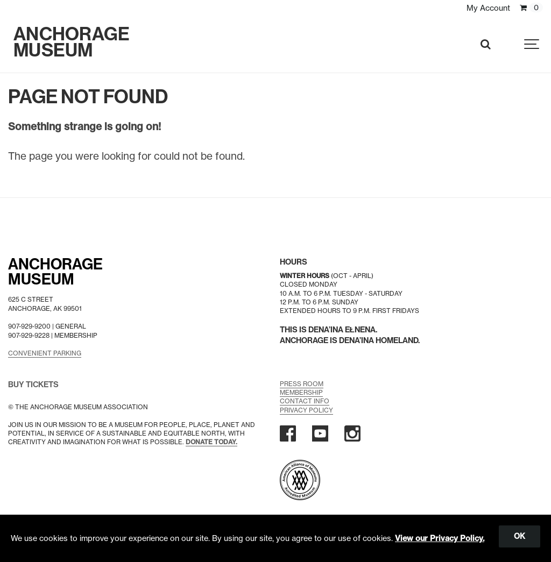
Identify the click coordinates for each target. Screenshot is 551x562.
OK (520, 536)
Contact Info (304, 401)
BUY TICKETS (33, 384)
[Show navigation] (532, 44)
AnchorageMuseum (55, 272)
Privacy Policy (306, 410)
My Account (488, 8)
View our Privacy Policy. (439, 538)
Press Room (301, 383)
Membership (301, 392)
